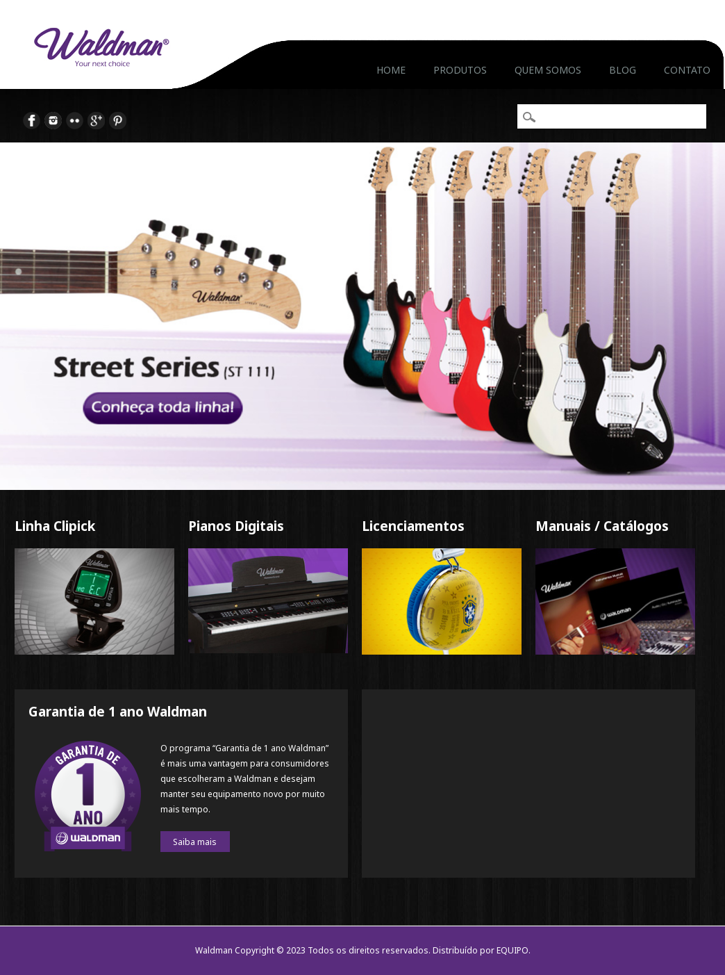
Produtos (460, 69)
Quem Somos (548, 69)
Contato (687, 69)
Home (391, 69)
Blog (622, 69)
